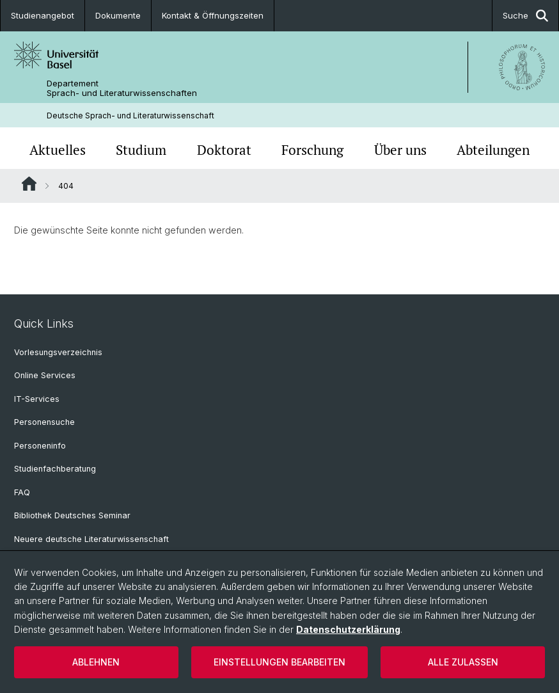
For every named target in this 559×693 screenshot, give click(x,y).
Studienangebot (42, 15)
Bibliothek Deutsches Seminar (72, 515)
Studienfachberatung (55, 469)
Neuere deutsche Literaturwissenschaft (91, 539)
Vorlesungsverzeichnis (58, 352)
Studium (141, 150)
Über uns (400, 150)
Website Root (29, 184)
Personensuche (44, 422)
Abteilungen (493, 150)
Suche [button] (525, 16)
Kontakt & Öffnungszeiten (213, 15)
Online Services (44, 375)
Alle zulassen (463, 662)
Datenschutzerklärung (348, 629)
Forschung (312, 150)
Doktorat (224, 150)
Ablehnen (96, 662)
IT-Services (36, 399)
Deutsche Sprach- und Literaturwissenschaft (130, 115)
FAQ (22, 492)
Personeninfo (40, 445)
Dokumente (118, 15)
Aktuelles (57, 150)
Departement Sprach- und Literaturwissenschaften (122, 88)
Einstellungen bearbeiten (279, 662)
